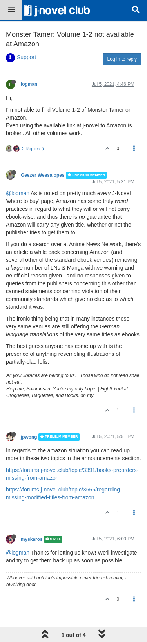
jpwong (29, 437)
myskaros (32, 539)
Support (26, 57)
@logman (17, 193)
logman (29, 84)
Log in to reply (122, 59)
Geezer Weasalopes (42, 175)
